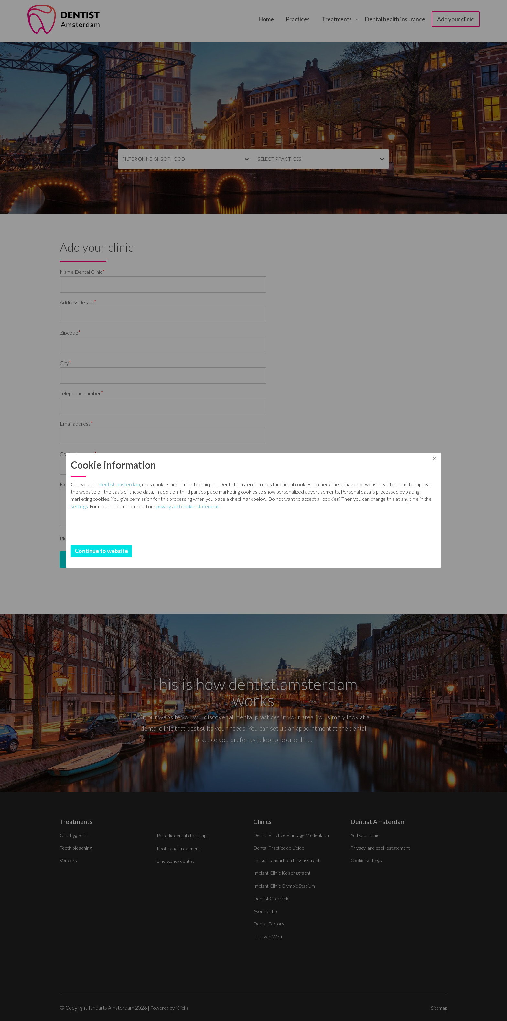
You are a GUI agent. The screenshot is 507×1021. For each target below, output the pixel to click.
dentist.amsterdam (209, 484)
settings (191, 528)
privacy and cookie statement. (300, 528)
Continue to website (190, 550)
